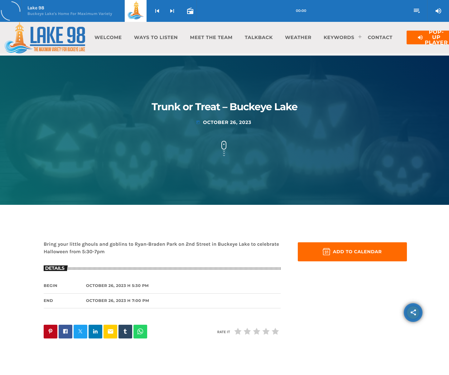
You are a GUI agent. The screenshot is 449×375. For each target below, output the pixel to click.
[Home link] (45, 37)
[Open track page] (189, 11)
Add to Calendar (352, 251)
